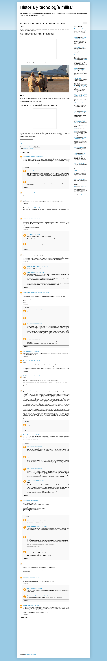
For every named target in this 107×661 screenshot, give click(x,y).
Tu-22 (32, 148)
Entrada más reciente (24, 652)
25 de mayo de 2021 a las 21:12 (42, 292)
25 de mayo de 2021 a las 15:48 (36, 170)
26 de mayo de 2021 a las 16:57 (36, 446)
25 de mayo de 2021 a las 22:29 (32, 351)
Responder (25, 164)
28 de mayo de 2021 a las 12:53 (35, 536)
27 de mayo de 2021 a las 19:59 (35, 323)
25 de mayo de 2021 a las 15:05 (32, 199)
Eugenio (28, 337)
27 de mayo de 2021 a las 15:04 (37, 480)
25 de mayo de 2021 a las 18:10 (34, 234)
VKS (34, 148)
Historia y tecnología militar (46, 7)
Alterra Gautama (26, 156)
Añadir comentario (24, 617)
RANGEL (25, 218)
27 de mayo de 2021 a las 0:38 (36, 468)
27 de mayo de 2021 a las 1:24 (41, 595)
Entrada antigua (66, 652)
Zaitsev (24, 390)
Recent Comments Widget (83, 194)
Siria (30, 148)
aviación (24, 148)
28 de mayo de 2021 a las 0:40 (34, 605)
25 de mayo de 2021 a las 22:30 (41, 266)
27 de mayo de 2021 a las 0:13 (33, 577)
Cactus (75, 59)
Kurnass (28, 181)
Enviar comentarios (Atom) (30, 654)
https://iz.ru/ (22, 141)
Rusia (27, 148)
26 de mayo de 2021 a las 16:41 (33, 434)
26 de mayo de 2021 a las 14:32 (33, 390)
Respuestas (27, 167)
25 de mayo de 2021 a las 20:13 (37, 243)
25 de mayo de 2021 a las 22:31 (41, 317)
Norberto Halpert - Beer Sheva (29, 292)
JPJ (74, 28)
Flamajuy (25, 605)
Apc (28, 323)
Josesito (25, 434)
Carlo (28, 170)
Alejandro (76, 68)
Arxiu (75, 111)
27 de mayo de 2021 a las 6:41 (41, 526)
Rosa (28, 309)
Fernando (29, 423)
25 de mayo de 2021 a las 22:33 (33, 360)
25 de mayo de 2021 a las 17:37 (33, 218)
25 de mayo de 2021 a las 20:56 (43, 253)
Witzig (24, 199)
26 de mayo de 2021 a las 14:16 (33, 375)
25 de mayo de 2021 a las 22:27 (35, 309)
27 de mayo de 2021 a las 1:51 (36, 519)
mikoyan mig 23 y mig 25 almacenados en (80, 172)
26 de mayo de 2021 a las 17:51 (37, 455)
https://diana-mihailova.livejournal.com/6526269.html (31, 143)
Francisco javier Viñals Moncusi (30, 253)
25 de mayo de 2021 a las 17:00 (34, 207)
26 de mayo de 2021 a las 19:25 (33, 563)
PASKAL (75, 94)
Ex (27, 234)
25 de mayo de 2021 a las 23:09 (37, 272)
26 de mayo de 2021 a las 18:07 (32, 500)
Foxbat (75, 37)
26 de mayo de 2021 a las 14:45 (37, 423)
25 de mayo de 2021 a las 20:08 (37, 181)
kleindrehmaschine (31, 266)
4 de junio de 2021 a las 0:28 (36, 337)
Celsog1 (25, 577)
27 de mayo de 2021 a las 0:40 (36, 588)
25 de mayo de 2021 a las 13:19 (37, 156)
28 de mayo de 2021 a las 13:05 (36, 550)
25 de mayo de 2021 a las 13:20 (37, 192)
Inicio (46, 652)
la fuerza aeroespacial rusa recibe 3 (79, 69)
